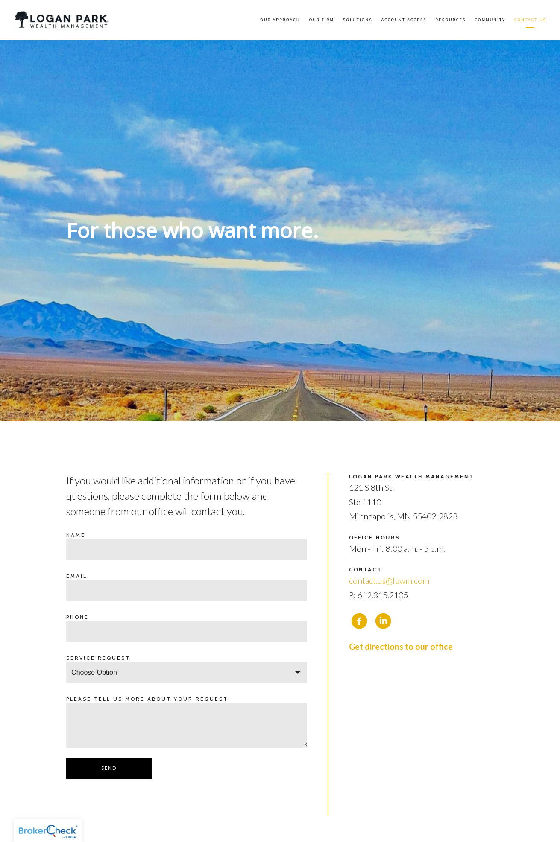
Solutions (357, 20)
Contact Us (530, 20)
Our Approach (280, 20)
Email (76, 576)
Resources (450, 20)
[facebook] (359, 621)
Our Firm (321, 20)
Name (75, 535)
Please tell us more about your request (147, 699)
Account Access (404, 20)
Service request (98, 658)
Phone (77, 617)
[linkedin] (383, 621)
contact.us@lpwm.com (389, 581)
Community (490, 20)
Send (109, 768)
